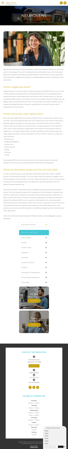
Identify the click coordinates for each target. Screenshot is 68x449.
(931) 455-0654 (34, 372)
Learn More (34, 300)
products (24, 267)
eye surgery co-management (30, 272)
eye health (24, 257)
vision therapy (26, 237)
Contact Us (34, 324)
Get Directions (33, 365)
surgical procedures (27, 262)
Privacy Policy (38, 443)
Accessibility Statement (26, 443)
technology (25, 282)
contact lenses (26, 247)
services (24, 242)
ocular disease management (30, 277)
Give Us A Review (34, 382)
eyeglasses (24, 252)
